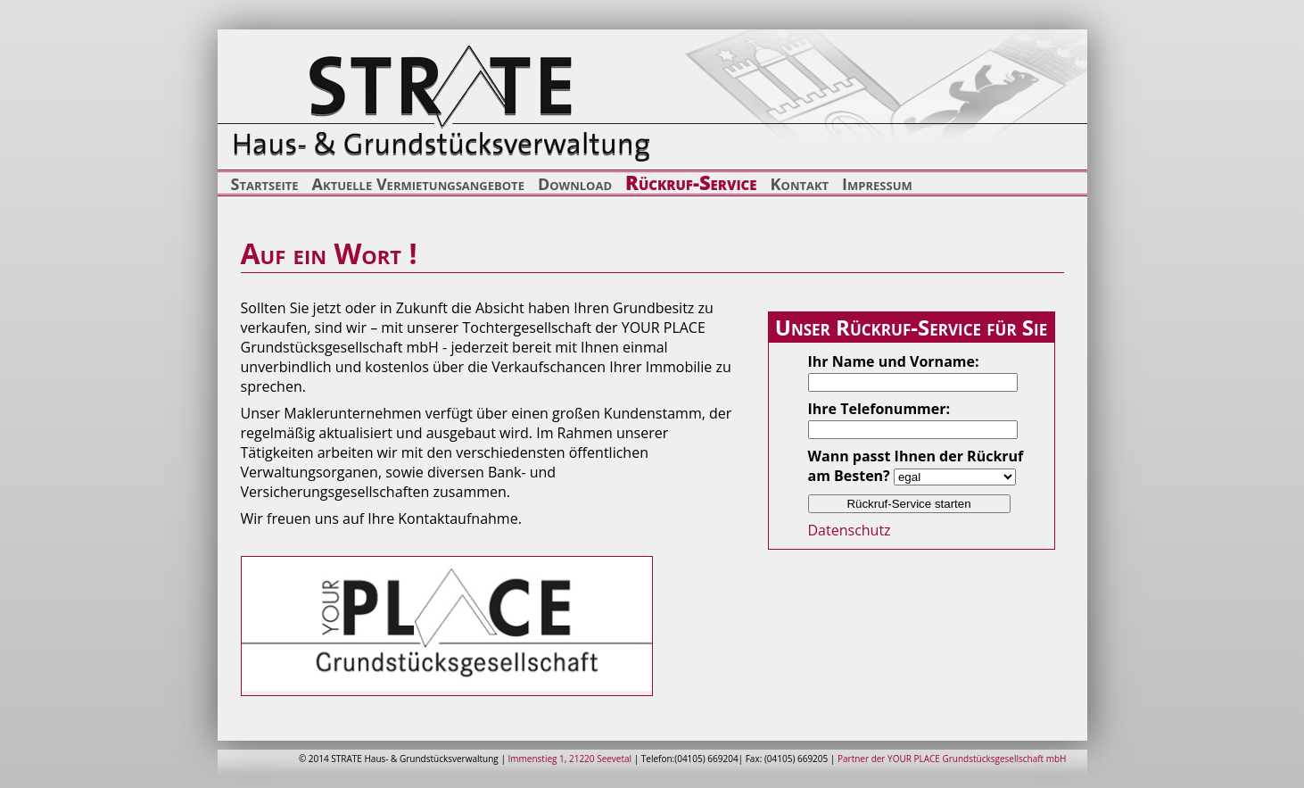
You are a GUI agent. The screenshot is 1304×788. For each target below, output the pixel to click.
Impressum (877, 184)
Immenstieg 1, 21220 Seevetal (570, 758)
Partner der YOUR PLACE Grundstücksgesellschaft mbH (952, 758)
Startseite (265, 184)
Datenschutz (849, 530)
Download (575, 184)
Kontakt (800, 184)
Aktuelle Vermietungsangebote (418, 184)
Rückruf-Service (691, 182)
